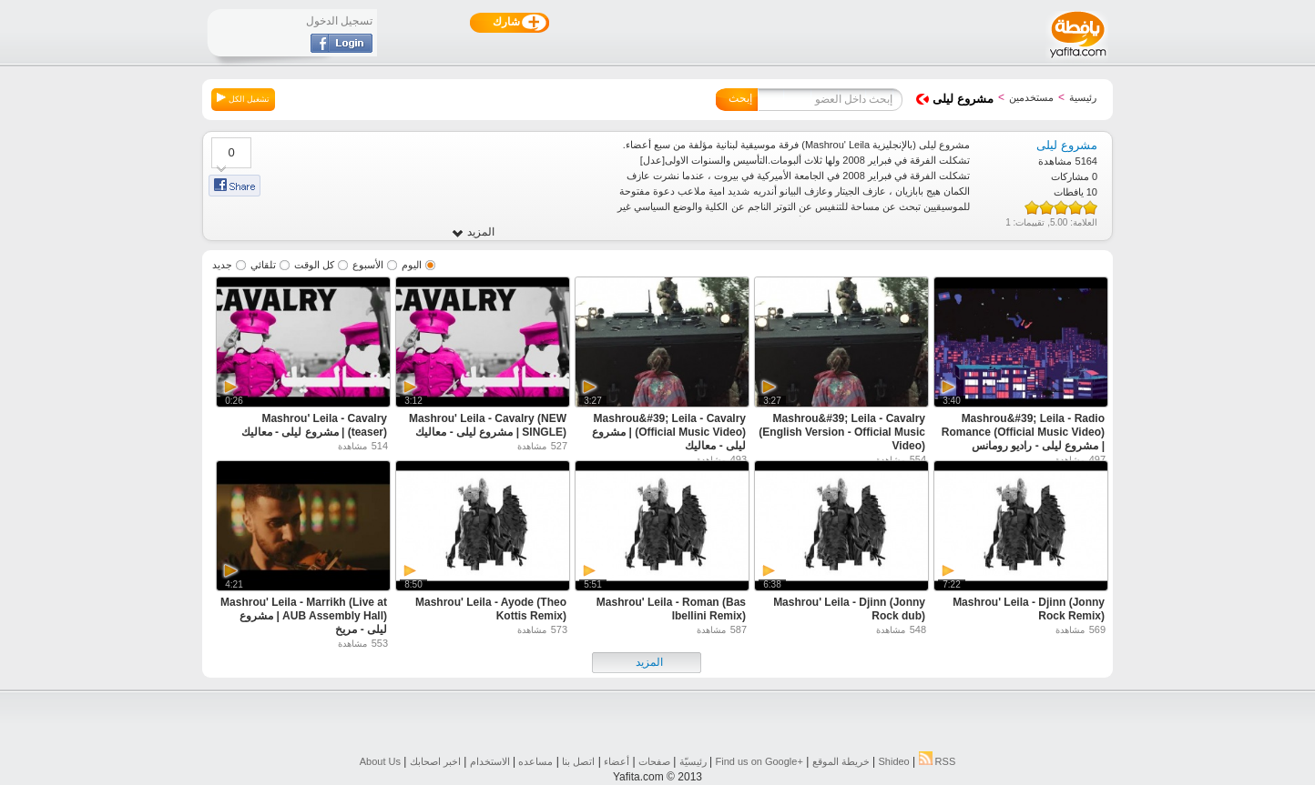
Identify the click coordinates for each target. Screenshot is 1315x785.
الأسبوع (367, 264)
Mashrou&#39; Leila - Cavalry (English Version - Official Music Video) (842, 432)
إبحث (740, 98)
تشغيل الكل (243, 98)
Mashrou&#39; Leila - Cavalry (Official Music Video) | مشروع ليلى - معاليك (669, 432)
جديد (222, 264)
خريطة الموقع (841, 761)
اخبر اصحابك (435, 761)
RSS (937, 761)
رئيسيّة (693, 761)
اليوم (412, 264)
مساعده (535, 761)
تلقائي (263, 264)
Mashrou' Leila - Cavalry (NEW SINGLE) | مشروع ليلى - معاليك (487, 425)
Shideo (893, 761)
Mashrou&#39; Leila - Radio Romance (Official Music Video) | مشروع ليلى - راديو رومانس (1023, 432)
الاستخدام (490, 761)
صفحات (654, 761)
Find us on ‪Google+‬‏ (759, 761)
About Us (380, 761)
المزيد (473, 232)
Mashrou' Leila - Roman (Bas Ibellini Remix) (671, 609)
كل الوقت (314, 264)
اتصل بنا (578, 761)
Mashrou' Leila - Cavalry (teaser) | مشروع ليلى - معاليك (314, 425)
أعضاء (616, 761)
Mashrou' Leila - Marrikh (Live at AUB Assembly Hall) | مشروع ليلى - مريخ (303, 616)
